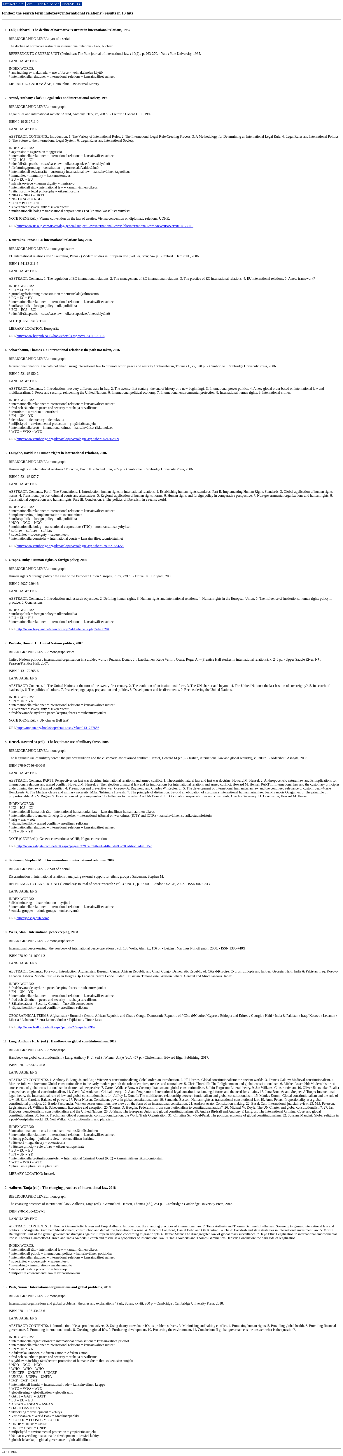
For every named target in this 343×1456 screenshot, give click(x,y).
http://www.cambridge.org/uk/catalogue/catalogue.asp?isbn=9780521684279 (70, 546)
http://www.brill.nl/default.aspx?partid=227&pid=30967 (55, 1027)
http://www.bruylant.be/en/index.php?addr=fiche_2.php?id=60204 (62, 629)
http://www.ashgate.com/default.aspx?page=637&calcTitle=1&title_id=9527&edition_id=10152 (84, 846)
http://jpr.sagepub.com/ (32, 918)
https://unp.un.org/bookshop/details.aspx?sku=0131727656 (57, 728)
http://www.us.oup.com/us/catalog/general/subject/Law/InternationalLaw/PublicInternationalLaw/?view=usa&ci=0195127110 (104, 226)
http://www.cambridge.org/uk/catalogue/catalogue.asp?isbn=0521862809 (67, 439)
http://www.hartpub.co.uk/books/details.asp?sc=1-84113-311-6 (60, 336)
